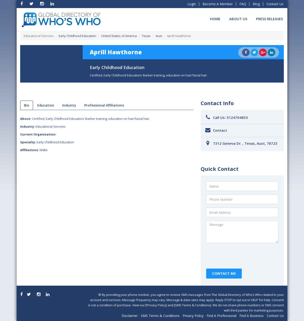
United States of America (119, 36)
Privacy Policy (193, 315)
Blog (256, 4)
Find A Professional (221, 315)
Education (45, 105)
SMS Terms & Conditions (160, 315)
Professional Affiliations (104, 105)
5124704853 (237, 117)
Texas (146, 36)
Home (215, 18)
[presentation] (242, 256)
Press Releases (269, 18)
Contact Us (275, 4)
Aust (159, 36)
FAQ (242, 4)
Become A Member (218, 4)
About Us (238, 18)
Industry (69, 105)
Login (191, 4)
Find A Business (251, 315)
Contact (220, 130)
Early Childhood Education (77, 36)
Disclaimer (130, 315)
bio (26, 105)
